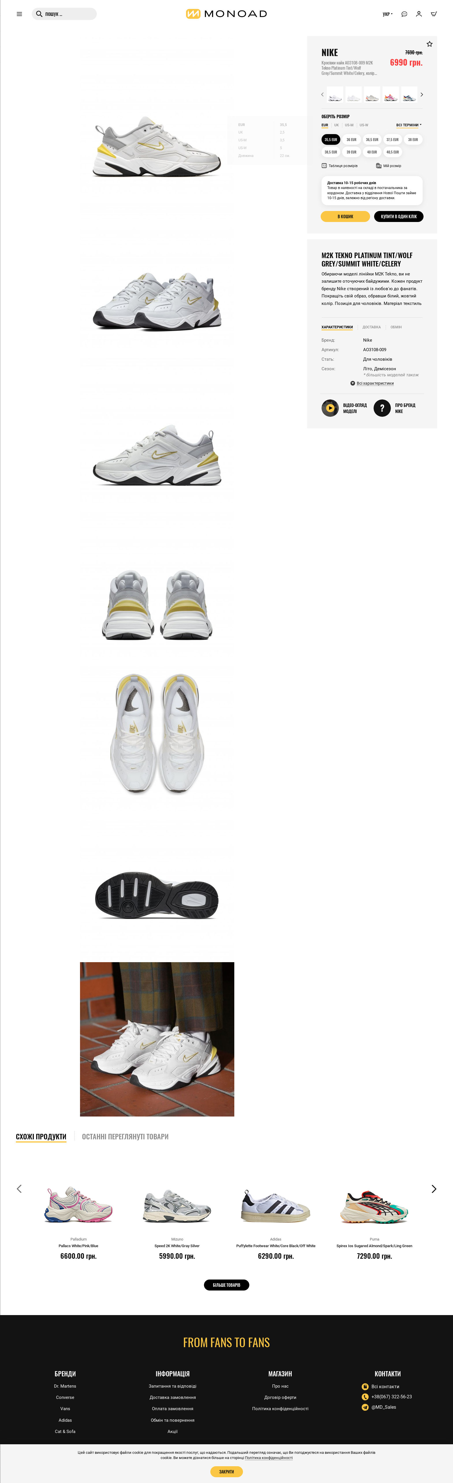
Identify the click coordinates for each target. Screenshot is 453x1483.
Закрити (226, 1471)
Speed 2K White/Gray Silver (177, 1245)
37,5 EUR (393, 139)
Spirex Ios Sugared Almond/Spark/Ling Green (374, 1245)
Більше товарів (226, 1285)
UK (336, 125)
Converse (65, 1396)
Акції (173, 1431)
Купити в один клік (399, 216)
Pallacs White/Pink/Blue (78, 1245)
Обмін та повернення (173, 1420)
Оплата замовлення (172, 1408)
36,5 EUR (372, 139)
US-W (364, 125)
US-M (349, 125)
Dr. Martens (65, 1384)
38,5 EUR (331, 151)
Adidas (65, 1420)
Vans (65, 1408)
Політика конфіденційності (280, 1408)
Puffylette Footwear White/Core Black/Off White (275, 1245)
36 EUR (352, 139)
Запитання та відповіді (173, 1384)
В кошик (345, 216)
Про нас (280, 1384)
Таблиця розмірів (340, 166)
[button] (322, 94)
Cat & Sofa (65, 1431)
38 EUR (413, 139)
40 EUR (372, 151)
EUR (325, 125)
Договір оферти (280, 1396)
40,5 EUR (393, 151)
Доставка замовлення (172, 1396)
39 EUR (352, 151)
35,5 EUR (331, 139)
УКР (384, 16)
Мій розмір (388, 166)
